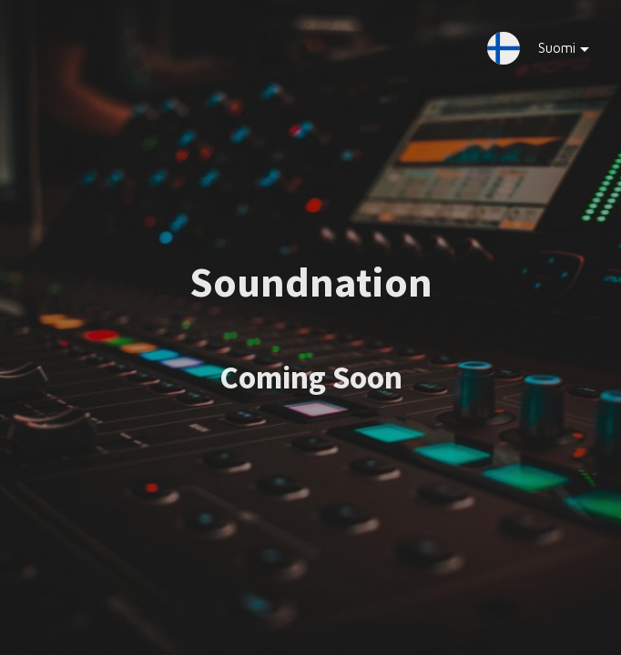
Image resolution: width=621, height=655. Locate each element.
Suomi (549, 52)
